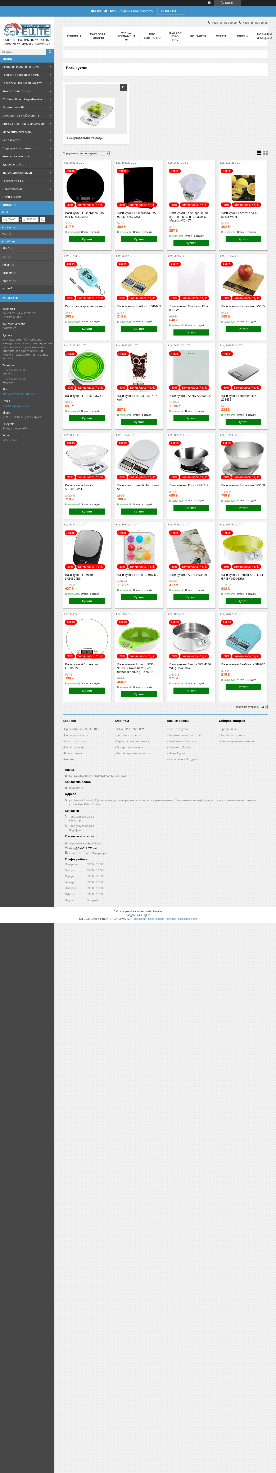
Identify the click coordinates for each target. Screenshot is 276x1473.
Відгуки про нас (175, 36)
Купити (87, 239)
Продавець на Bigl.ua (138, 915)
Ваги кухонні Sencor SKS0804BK (79, 576)
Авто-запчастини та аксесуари (23, 124)
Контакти (198, 36)
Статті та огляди (75, 741)
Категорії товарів (97, 36)
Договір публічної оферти (133, 753)
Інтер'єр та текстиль (16, 156)
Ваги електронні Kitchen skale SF (138, 487)
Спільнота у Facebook (182, 741)
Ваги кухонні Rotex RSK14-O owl (137, 397)
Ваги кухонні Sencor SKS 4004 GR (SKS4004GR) (242, 576)
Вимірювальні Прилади (84, 138)
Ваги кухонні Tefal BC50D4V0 (137, 575)
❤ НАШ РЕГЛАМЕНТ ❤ (126, 36)
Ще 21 (10, 288)
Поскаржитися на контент (149, 918)
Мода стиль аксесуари (17, 132)
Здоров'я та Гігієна (15, 164)
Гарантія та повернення (132, 741)
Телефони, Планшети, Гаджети (23, 83)
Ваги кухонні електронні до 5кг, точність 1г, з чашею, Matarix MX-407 (188, 216)
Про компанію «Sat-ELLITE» (81, 729)
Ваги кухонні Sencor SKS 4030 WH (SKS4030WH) (190, 666)
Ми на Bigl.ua (176, 753)
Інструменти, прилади (17, 172)
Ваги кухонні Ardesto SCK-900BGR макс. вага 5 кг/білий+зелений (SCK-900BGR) (137, 668)
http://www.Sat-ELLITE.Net (19, 394)
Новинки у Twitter (179, 747)
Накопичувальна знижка (237, 741)
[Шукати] (50, 52)
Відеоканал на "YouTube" (185, 735)
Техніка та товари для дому (21, 75)
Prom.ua (157, 911)
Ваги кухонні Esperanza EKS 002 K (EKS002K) (136, 215)
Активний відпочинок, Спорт (22, 66)
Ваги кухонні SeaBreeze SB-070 (243, 664)
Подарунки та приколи (18, 148)
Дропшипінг (228, 729)
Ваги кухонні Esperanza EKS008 (243, 485)
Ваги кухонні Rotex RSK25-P (84, 396)
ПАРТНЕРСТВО (12, 197)
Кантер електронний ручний (85, 306)
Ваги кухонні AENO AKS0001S (190, 396)
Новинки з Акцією (264, 36)
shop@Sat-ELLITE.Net (16, 405)
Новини (242, 36)
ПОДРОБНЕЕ (171, 11)
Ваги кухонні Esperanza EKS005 (243, 306)
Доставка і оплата (128, 735)
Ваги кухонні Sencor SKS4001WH (79, 487)
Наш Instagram (178, 729)
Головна (74, 36)
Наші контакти (74, 747)
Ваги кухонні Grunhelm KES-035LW (188, 308)
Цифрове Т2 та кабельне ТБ (21, 115)
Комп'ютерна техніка (17, 91)
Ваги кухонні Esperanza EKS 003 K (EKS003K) (84, 215)
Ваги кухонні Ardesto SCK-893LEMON (239, 215)
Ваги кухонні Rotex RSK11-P (188, 485)
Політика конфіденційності (181, 918)
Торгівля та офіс (13, 181)
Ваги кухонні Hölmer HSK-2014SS (239, 397)
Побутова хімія (12, 189)
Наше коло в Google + (182, 759)
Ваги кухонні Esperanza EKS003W (81, 666)
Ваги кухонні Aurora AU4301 (189, 575)
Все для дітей (11, 140)
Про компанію (152, 36)
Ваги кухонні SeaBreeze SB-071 (139, 306)
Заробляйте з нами (233, 735)
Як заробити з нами (129, 747)
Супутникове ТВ (13, 107)
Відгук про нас (73, 753)
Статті (221, 36)
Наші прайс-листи (76, 735)
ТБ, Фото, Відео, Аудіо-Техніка (22, 99)
